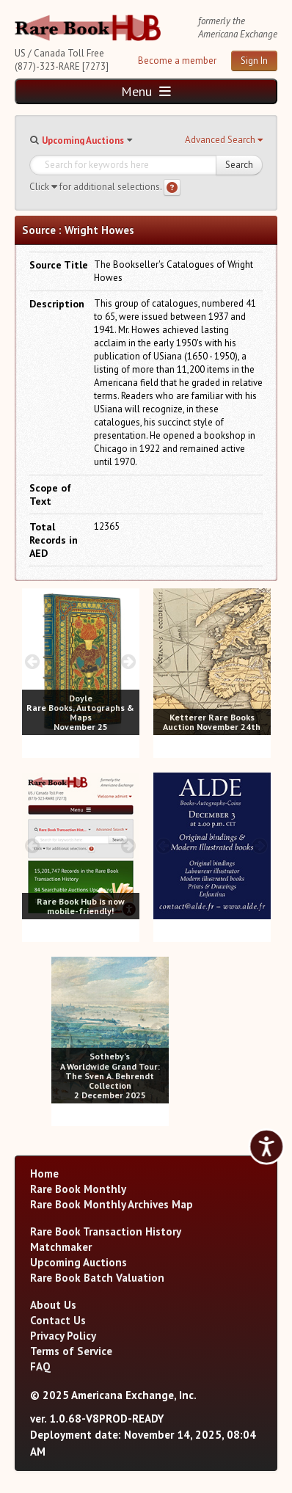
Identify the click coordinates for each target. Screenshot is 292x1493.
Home (44, 1173)
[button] (224, 140)
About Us (53, 1305)
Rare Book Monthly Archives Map (111, 1204)
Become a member (177, 60)
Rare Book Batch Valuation (97, 1278)
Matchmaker (61, 1247)
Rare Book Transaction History (105, 1231)
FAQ (40, 1366)
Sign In (254, 60)
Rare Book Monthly (78, 1189)
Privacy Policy (63, 1336)
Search (239, 164)
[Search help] (172, 187)
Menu (146, 91)
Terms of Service (71, 1351)
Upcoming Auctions (83, 140)
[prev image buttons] (32, 661)
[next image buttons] (128, 661)
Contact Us (58, 1320)
